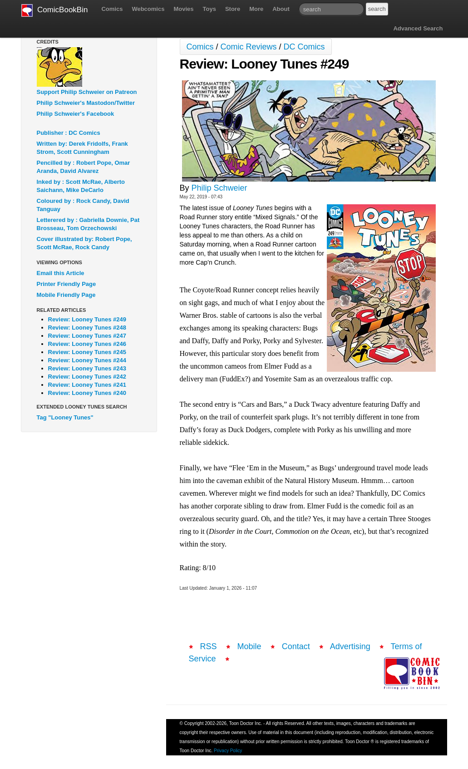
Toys (209, 8)
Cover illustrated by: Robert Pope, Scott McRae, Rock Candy (84, 243)
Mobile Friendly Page (66, 294)
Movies (183, 8)
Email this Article (60, 273)
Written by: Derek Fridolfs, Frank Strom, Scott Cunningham (82, 147)
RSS (208, 646)
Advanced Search (418, 28)
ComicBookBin (54, 10)
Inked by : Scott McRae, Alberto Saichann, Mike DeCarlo (81, 185)
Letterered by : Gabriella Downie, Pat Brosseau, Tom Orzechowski (88, 224)
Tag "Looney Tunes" (65, 417)
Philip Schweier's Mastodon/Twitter (86, 102)
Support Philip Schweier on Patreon (87, 92)
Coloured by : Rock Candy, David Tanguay (83, 204)
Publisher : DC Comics (68, 132)
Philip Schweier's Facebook (75, 113)
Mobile (249, 646)
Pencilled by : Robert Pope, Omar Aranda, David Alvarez (83, 166)
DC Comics (304, 46)
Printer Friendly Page (66, 284)
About (281, 8)
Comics (112, 8)
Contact (296, 646)
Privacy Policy (228, 750)
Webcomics (148, 8)
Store (232, 8)
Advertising (350, 646)
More (256, 8)
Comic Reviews (249, 46)
